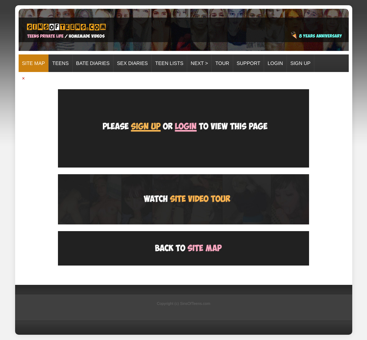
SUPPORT (248, 63)
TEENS (60, 63)
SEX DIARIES (132, 63)
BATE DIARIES (93, 63)
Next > (199, 63)
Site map (33, 63)
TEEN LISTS (169, 63)
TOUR (222, 63)
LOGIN (275, 63)
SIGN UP (300, 63)
